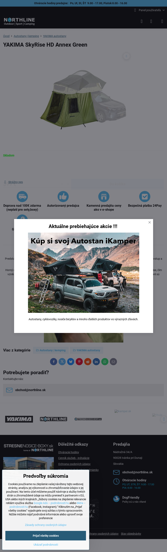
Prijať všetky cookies (46, 535)
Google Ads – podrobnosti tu (51, 503)
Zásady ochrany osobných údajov (46, 525)
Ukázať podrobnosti (46, 544)
